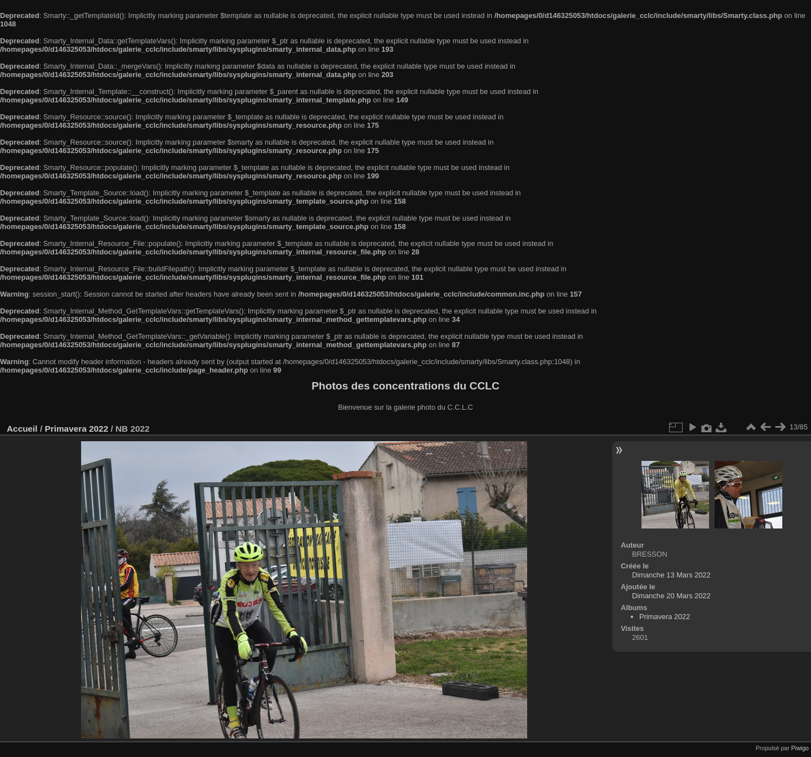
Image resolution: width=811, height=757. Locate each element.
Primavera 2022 (76, 428)
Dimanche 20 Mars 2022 (671, 596)
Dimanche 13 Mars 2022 (671, 575)
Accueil (22, 428)
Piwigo (800, 748)
